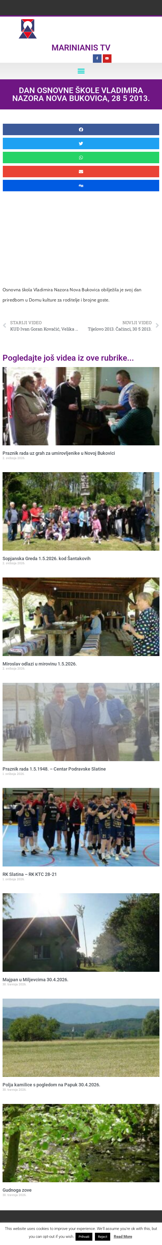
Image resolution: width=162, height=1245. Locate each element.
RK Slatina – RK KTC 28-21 (30, 874)
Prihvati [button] (84, 1237)
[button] (81, 71)
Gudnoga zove (17, 1190)
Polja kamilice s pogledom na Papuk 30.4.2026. (51, 1084)
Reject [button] (102, 1237)
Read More (123, 1236)
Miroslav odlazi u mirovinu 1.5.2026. (40, 663)
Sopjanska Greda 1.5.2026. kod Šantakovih (47, 558)
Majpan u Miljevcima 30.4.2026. (35, 979)
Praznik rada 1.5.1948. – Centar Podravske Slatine (54, 769)
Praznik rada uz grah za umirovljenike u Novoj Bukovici (59, 453)
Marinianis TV (81, 48)
